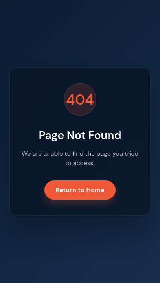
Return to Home (80, 190)
